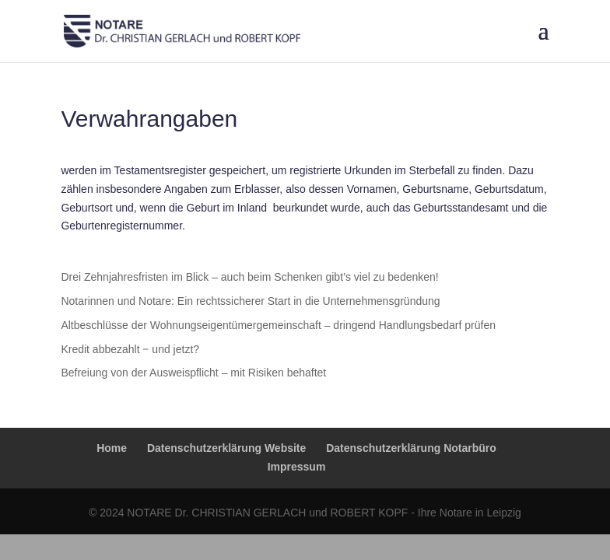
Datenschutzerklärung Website (226, 448)
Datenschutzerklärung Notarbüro (411, 448)
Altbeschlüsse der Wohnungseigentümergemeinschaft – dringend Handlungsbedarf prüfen (278, 325)
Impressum (297, 466)
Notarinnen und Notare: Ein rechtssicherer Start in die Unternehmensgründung (250, 301)
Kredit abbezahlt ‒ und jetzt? (130, 349)
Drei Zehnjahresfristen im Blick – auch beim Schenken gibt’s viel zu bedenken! (249, 277)
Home (111, 448)
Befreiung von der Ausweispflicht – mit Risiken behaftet (193, 372)
